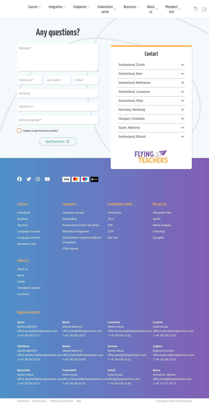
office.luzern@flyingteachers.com (173, 331)
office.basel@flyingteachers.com (82, 331)
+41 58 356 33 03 (29, 359)
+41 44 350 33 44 (120, 383)
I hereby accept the (40, 131)
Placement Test (26, 243)
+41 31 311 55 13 (165, 383)
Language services (28, 237)
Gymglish (158, 237)
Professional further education (80, 225)
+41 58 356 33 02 (120, 335)
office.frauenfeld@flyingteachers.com (85, 379)
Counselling (69, 218)
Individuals (23, 212)
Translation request (29, 287)
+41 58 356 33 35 (75, 383)
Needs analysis (162, 225)
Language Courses (28, 231)
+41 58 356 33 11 (29, 335)
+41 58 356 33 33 (165, 359)
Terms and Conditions (61, 401)
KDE (110, 225)
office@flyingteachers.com (124, 379)
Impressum (23, 401)
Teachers (22, 225)
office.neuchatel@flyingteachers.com (39, 379)
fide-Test (113, 237)
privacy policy (50, 130)
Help (78, 401)
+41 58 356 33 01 (75, 335)
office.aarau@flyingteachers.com (37, 331)
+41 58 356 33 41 (29, 383)
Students (22, 218)
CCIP (111, 231)
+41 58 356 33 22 (120, 359)
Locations (23, 294)
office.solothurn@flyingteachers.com (39, 355)
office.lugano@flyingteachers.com (173, 355)
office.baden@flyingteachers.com (82, 355)
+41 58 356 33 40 (75, 359)
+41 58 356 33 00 (165, 335)
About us (22, 269)
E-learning (159, 231)
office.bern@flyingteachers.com (172, 379)
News (20, 275)
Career (21, 281)
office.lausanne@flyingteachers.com (130, 331)
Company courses (73, 212)
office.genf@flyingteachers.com (127, 355)
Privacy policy (39, 401)
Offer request (70, 248)
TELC (111, 218)
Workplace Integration (75, 231)
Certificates (114, 212)
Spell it (157, 218)
